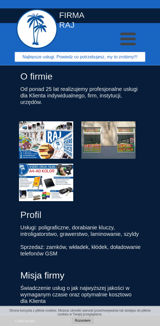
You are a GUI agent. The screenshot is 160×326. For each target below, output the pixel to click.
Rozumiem (82, 320)
